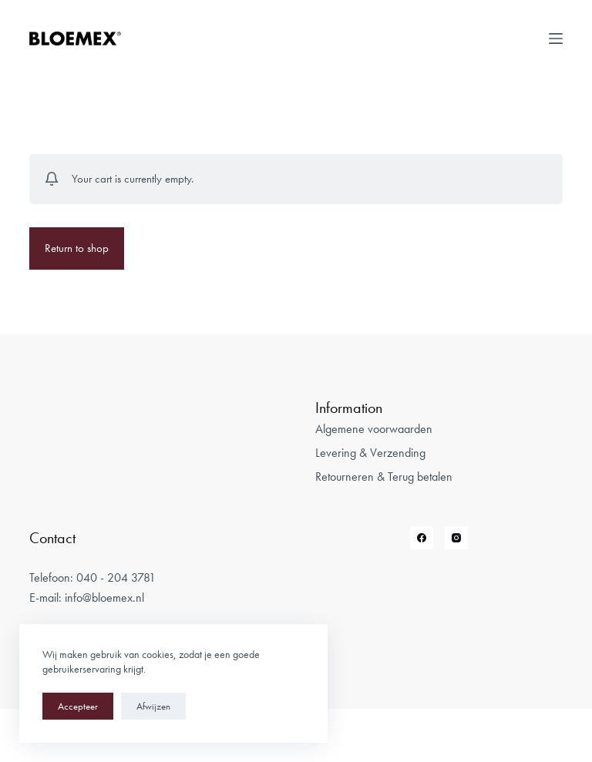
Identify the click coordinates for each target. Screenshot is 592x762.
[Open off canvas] (556, 38)
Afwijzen (153, 706)
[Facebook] (421, 537)
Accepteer (78, 706)
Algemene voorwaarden (373, 429)
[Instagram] (456, 537)
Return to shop (77, 248)
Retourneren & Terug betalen (383, 476)
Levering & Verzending (370, 453)
